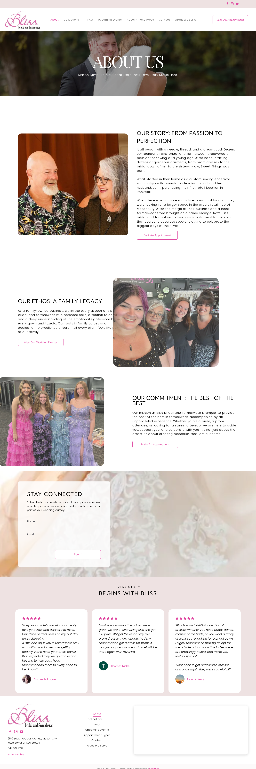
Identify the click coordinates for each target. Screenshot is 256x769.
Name (31, 521)
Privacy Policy (16, 754)
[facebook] (227, 4)
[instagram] (232, 4)
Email (30, 534)
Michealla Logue (45, 679)
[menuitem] (54, 19)
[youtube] (237, 4)
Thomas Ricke (120, 666)
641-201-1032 (15, 748)
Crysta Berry (195, 679)
